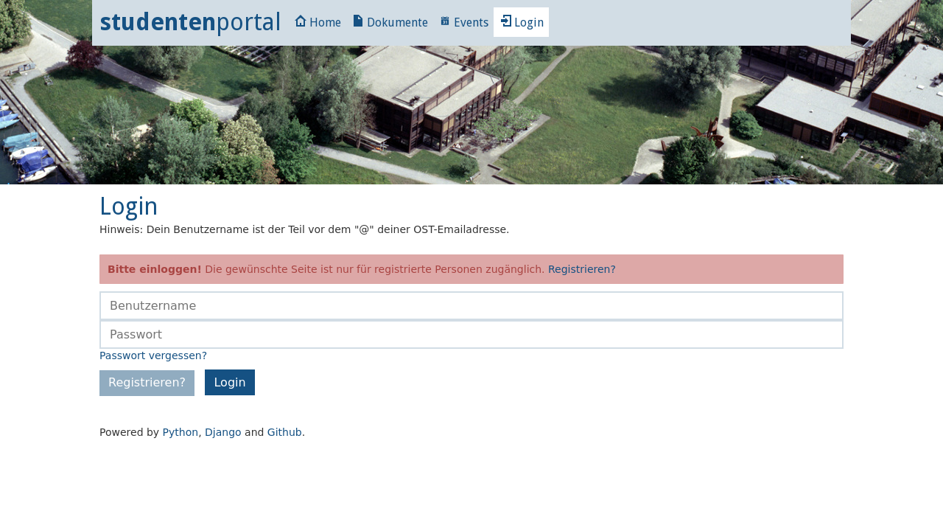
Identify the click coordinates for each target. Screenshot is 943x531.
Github (284, 432)
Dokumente (390, 22)
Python (181, 432)
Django (223, 432)
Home (318, 22)
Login (521, 22)
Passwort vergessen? (153, 355)
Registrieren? (582, 269)
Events (463, 22)
